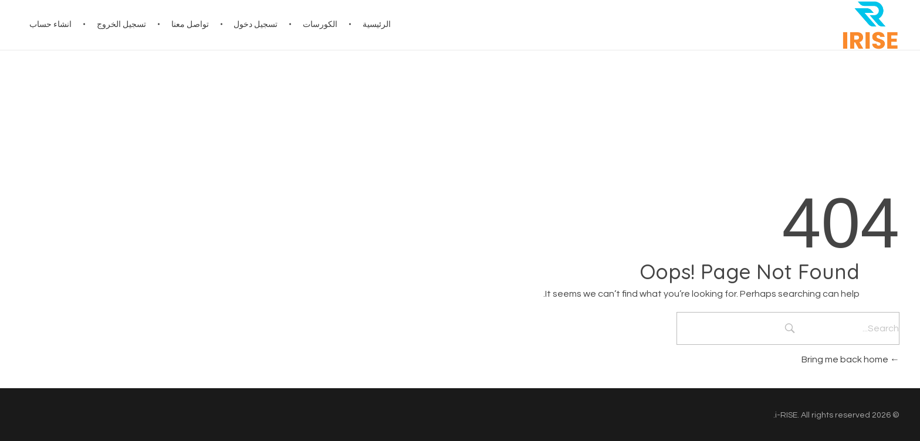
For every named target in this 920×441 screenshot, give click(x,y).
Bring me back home (850, 359)
